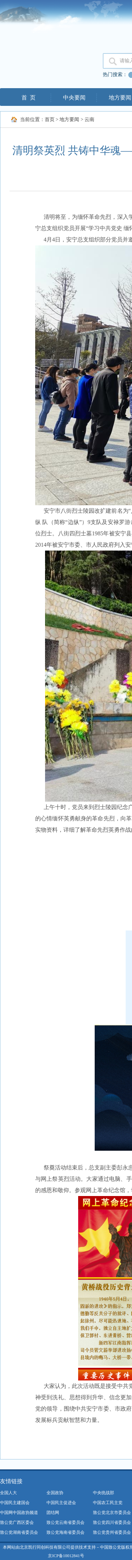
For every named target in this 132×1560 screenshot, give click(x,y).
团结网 (52, 1512)
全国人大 (8, 1492)
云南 (89, 119)
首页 (50, 119)
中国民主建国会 (15, 1502)
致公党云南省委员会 (65, 1522)
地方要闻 (69, 119)
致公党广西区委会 (17, 1522)
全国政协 (54, 1492)
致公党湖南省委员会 (19, 1532)
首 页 (28, 98)
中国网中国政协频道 (19, 1512)
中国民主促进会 (61, 1502)
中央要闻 (74, 98)
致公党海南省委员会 (65, 1532)
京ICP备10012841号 (66, 1555)
